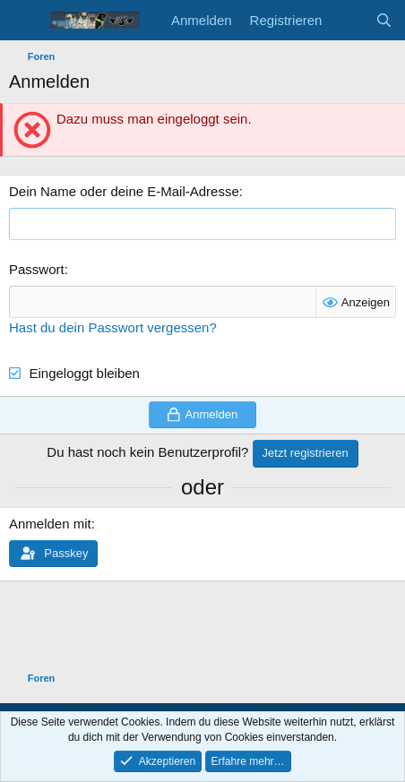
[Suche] (383, 20)
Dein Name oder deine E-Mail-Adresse (124, 191)
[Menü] (25, 21)
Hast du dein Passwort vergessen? (113, 327)
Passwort (37, 269)
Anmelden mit (50, 523)
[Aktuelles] (348, 20)
